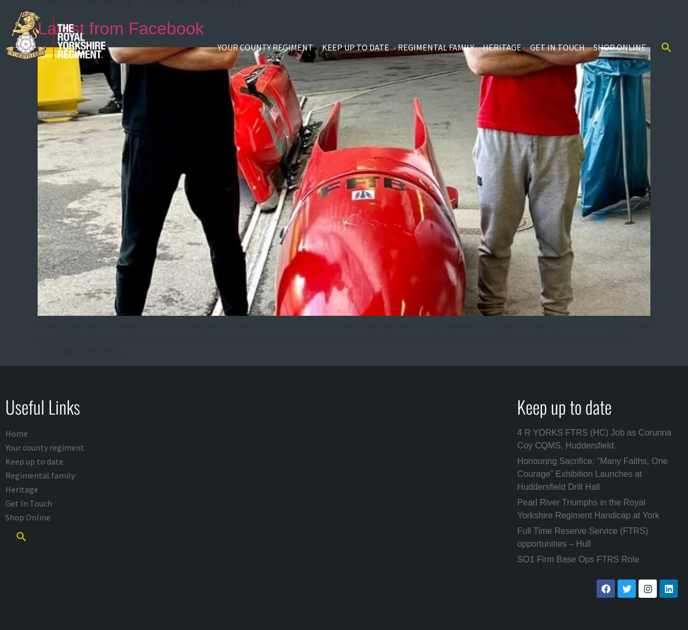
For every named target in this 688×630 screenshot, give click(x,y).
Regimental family (436, 47)
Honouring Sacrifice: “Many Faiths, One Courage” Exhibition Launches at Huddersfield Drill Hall (592, 474)
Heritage (502, 47)
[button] (666, 47)
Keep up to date (355, 47)
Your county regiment (265, 47)
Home (16, 433)
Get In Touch (557, 47)
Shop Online (619, 47)
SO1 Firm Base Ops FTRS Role (578, 559)
